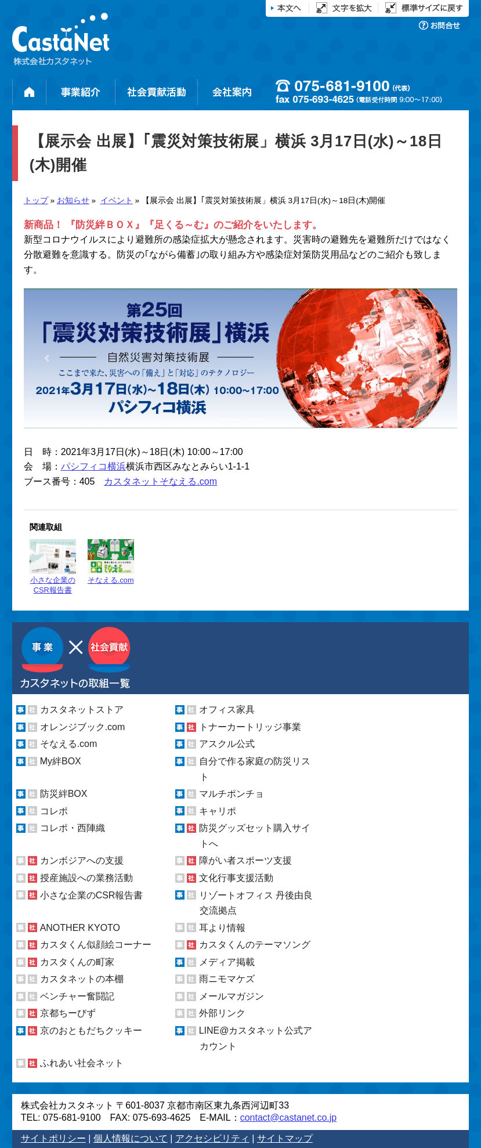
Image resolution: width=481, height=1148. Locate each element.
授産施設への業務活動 (86, 878)
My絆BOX (60, 761)
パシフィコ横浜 (93, 466)
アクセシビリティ (212, 1138)
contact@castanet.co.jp (288, 1117)
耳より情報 (222, 928)
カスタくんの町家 (77, 962)
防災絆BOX (64, 794)
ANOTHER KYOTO (80, 928)
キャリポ (217, 811)
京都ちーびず (68, 1013)
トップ (36, 200)
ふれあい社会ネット (82, 1063)
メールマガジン (231, 996)
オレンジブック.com (82, 727)
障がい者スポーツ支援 (245, 860)
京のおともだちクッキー (91, 1030)
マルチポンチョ (231, 794)
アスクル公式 (227, 744)
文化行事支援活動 (236, 878)
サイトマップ (285, 1138)
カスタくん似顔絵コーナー (95, 945)
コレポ (54, 811)
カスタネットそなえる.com (160, 481)
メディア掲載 (227, 962)
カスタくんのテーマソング (254, 945)
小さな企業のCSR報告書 (53, 566)
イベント (116, 200)
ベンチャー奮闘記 (77, 996)
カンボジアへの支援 (82, 860)
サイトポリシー (53, 1138)
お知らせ (73, 200)
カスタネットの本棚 (82, 979)
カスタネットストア (82, 709)
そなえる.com (111, 561)
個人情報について (130, 1138)
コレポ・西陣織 (72, 828)
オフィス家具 (227, 709)
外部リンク (222, 1013)
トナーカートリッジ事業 (250, 727)
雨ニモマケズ (227, 979)
